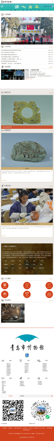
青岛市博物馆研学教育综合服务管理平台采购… (27, 50)
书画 (6, 260)
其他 (6, 271)
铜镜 (34, 260)
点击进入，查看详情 (6, 249)
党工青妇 (27, 367)
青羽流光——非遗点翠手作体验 (32, 70)
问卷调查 (9, 369)
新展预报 (45, 365)
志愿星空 (22, 382)
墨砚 (41, 264)
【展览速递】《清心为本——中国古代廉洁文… (27, 63)
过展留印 (45, 367)
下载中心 (27, 369)
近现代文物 (41, 268)
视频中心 (27, 372)
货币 (27, 260)
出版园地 (40, 382)
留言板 (8, 375)
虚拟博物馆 (49, 287)
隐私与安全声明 (18, 428)
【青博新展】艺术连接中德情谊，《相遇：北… (27, 59)
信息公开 (27, 366)
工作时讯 (27, 365)
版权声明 (11, 428)
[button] (52, 6)
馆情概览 (9, 365)
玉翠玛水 (13, 260)
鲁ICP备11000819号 (40, 433)
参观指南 (27, 287)
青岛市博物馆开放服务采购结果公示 (27, 55)
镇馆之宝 (4, 381)
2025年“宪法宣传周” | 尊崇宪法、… (27, 52)
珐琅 (20, 268)
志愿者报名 (26, 296)
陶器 (27, 268)
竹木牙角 (41, 260)
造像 (34, 268)
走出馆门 (45, 369)
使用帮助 (5, 428)
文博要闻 (27, 363)
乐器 (13, 268)
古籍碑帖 (6, 264)
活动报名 (22, 384)
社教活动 (22, 381)
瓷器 (20, 260)
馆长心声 (9, 363)
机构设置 (9, 370)
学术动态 (40, 381)
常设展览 (45, 363)
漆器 (20, 264)
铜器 (13, 264)
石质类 (27, 264)
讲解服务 (5, 287)
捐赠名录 (27, 370)
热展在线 (45, 366)
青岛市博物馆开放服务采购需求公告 (27, 61)
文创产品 (5, 296)
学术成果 (40, 384)
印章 (34, 264)
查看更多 (51, 15)
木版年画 (6, 268)
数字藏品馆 (49, 296)
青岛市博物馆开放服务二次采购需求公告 (27, 57)
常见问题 (9, 373)
